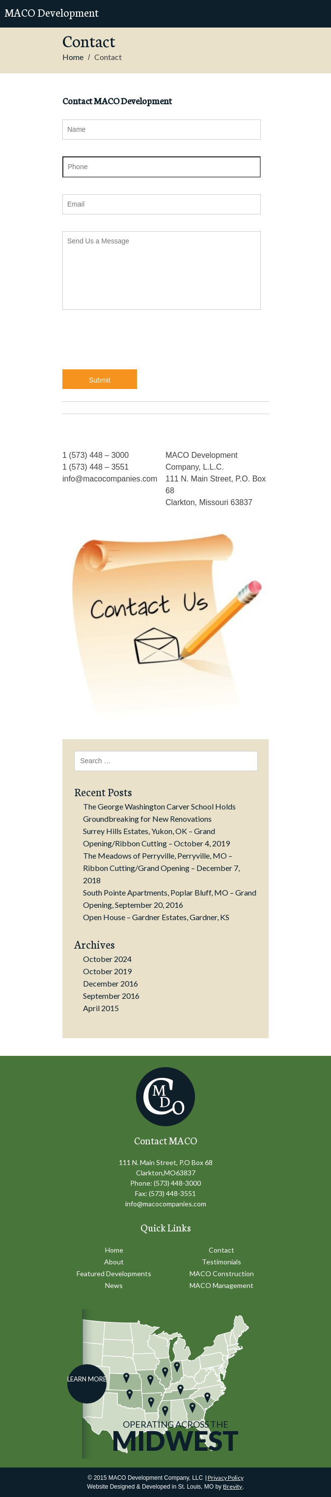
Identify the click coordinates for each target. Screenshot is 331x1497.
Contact (221, 1250)
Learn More (87, 1379)
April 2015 (101, 1008)
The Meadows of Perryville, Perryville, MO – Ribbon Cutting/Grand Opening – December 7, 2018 (161, 868)
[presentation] (137, 346)
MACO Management (221, 1285)
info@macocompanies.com (165, 1203)
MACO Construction (222, 1273)
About (114, 1261)
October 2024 (107, 958)
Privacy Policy (226, 1477)
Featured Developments (114, 1273)
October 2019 (107, 971)
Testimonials (221, 1261)
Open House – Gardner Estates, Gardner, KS (156, 917)
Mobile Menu (314, 14)
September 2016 (111, 995)
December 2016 (110, 983)
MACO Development (51, 12)
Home (72, 56)
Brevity (232, 1486)
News (114, 1285)
